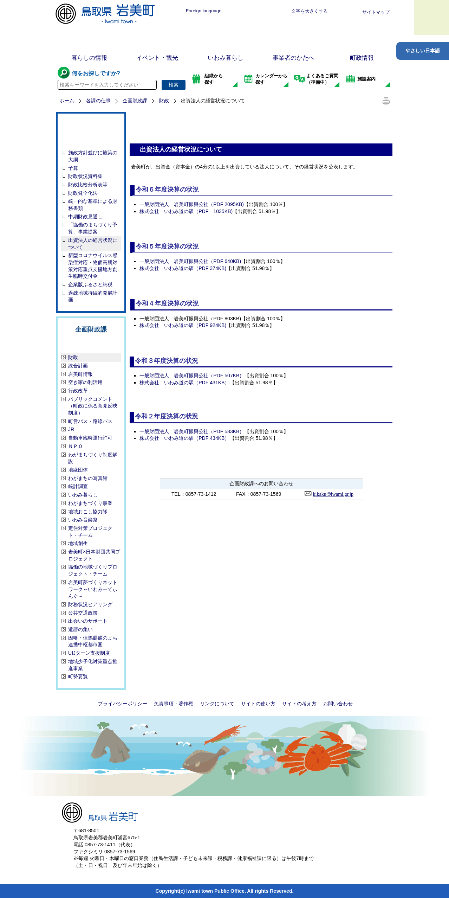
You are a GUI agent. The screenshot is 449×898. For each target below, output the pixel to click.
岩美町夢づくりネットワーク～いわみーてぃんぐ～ (92, 589)
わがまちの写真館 (88, 478)
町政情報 (362, 57)
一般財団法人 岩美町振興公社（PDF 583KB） (191, 431)
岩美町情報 (80, 374)
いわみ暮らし (225, 57)
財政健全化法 (83, 193)
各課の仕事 (98, 100)
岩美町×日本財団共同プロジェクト (94, 555)
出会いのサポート (88, 621)
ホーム (66, 100)
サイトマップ (376, 12)
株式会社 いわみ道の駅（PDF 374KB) (182, 268)
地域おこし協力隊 (88, 511)
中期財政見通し (85, 216)
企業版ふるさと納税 (90, 284)
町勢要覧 (78, 676)
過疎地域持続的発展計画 (92, 296)
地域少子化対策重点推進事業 (92, 665)
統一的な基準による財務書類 (92, 204)
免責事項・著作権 (173, 703)
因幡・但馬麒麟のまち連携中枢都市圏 (92, 641)
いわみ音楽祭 (83, 519)
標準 (246, 11)
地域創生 (78, 543)
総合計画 (78, 365)
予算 (73, 168)
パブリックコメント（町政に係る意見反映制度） (92, 406)
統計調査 (78, 486)
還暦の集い (80, 629)
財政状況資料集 (85, 176)
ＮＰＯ (75, 446)
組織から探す (213, 79)
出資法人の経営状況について (92, 243)
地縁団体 (78, 470)
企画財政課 (135, 100)
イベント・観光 (157, 57)
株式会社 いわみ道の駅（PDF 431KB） (184, 382)
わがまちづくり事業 (90, 503)
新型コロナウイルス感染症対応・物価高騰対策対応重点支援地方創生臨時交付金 (92, 265)
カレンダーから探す (271, 79)
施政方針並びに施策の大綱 (92, 156)
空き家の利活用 (85, 382)
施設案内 (366, 79)
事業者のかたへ (293, 57)
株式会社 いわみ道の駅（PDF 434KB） (184, 438)
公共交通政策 (83, 613)
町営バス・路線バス (90, 421)
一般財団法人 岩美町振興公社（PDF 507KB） (191, 375)
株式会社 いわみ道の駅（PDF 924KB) (182, 325)
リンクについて (217, 703)
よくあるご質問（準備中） (322, 79)
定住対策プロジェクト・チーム (90, 531)
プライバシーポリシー (122, 703)
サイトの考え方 (299, 703)
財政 (164, 100)
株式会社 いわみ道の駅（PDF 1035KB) (186, 211)
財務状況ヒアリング (90, 604)
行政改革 (78, 390)
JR (71, 429)
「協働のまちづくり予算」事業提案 (92, 228)
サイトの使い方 (258, 703)
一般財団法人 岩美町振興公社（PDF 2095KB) (191, 204)
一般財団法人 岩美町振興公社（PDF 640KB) (190, 261)
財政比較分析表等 (88, 184)
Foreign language (203, 10)
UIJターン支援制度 (89, 653)
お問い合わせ (338, 703)
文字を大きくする (309, 11)
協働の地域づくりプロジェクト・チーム (92, 570)
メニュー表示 (431, 17)
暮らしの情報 (89, 57)
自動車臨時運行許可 (90, 438)
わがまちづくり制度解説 (92, 458)
